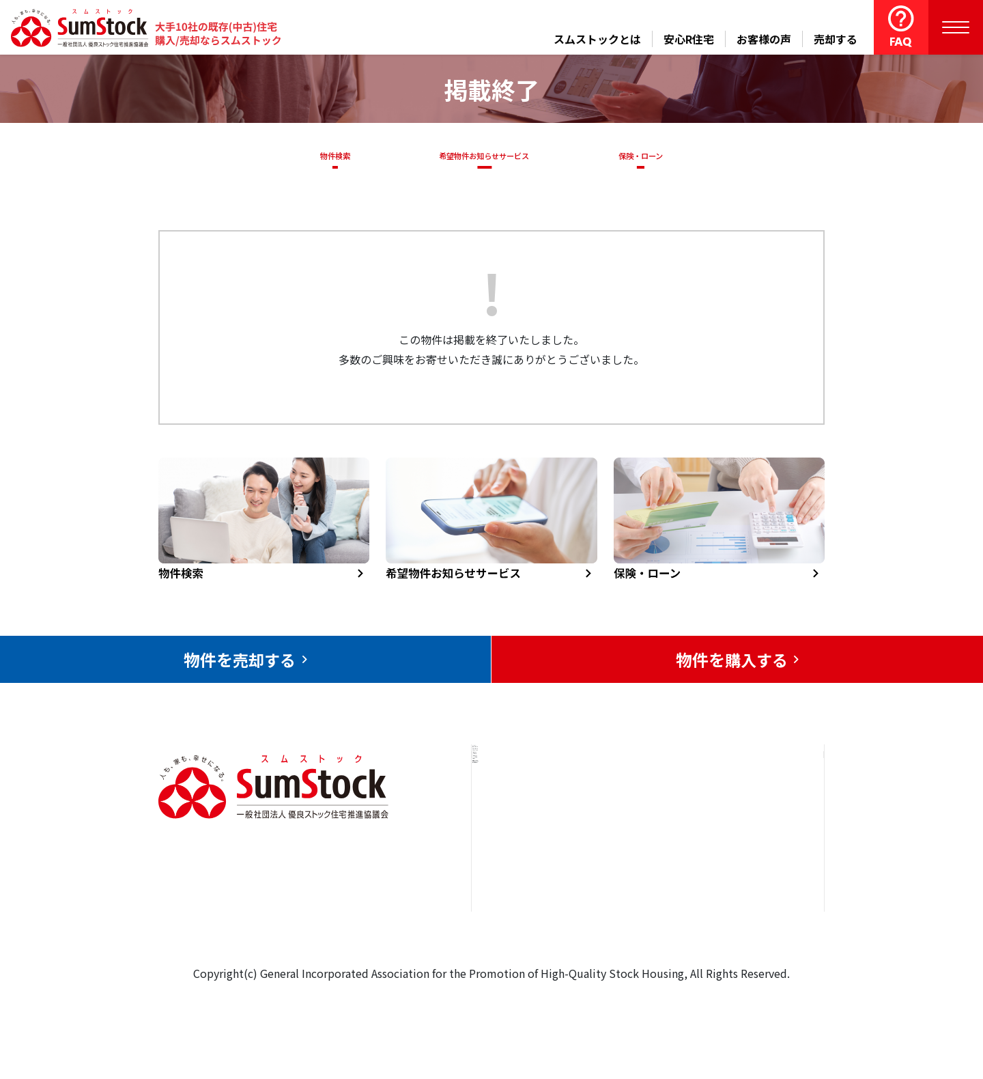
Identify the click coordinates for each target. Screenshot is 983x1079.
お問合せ (730, 808)
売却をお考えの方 (531, 850)
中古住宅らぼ (641, 892)
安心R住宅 (689, 39)
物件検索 (327, 156)
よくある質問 (641, 933)
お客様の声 (764, 39)
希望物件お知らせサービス (480, 156)
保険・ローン (644, 156)
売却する (835, 39)
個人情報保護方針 (751, 911)
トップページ (520, 808)
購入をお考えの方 (531, 892)
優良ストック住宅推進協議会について (757, 860)
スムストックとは (597, 39)
